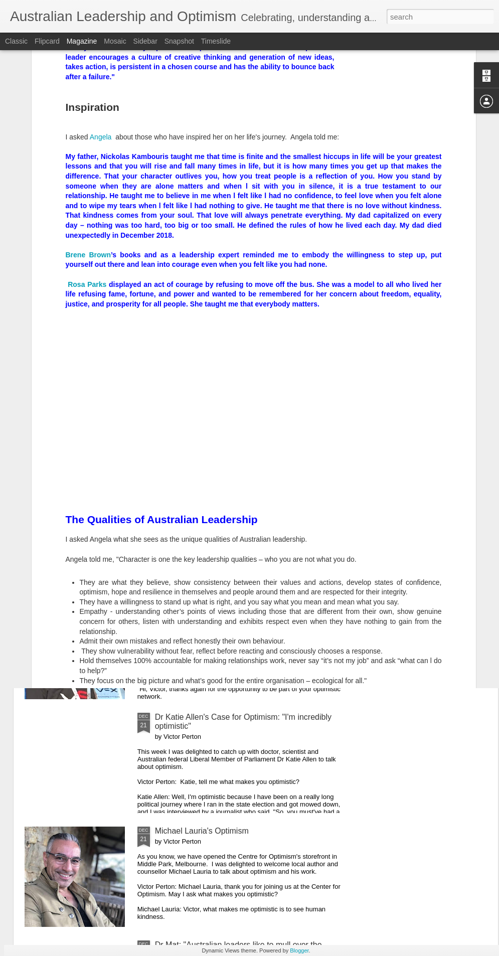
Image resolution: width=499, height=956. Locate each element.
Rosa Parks (86, 146)
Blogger (299, 950)
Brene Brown (88, 116)
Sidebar (145, 41)
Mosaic (115, 41)
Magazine (82, 41)
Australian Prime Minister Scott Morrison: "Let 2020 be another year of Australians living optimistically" (246, 494)
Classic (16, 41)
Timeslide (216, 41)
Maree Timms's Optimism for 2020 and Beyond (238, 603)
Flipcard (47, 41)
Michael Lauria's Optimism (202, 831)
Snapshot (179, 41)
